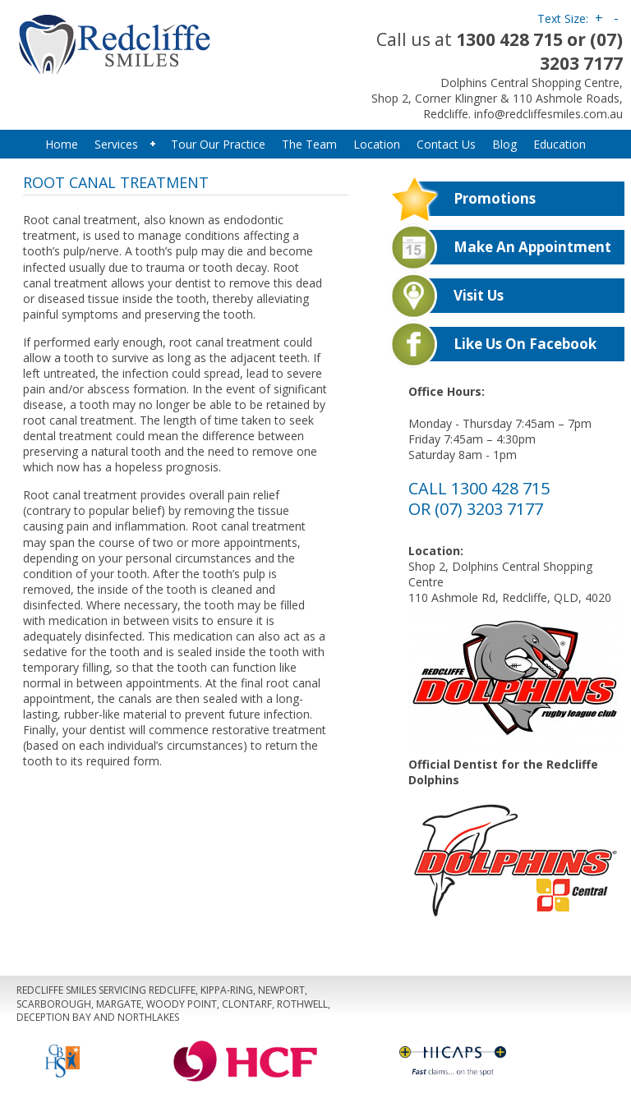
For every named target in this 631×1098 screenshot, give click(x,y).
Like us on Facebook (525, 343)
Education (559, 144)
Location (376, 144)
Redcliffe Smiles (166, 41)
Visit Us (479, 295)
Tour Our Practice (218, 144)
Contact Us (446, 144)
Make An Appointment (532, 246)
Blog (504, 144)
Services (122, 144)
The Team (309, 144)
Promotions (495, 198)
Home (61, 144)
